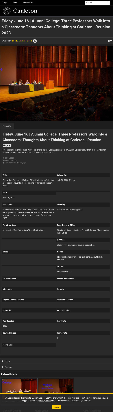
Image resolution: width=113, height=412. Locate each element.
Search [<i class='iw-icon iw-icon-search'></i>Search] (109, 2)
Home (15, 2)
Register (7, 367)
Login (6, 361)
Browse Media (28, 2)
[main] (56, 211)
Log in (5, 2)
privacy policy (45, 400)
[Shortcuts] (110, 40)
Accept (56, 407)
